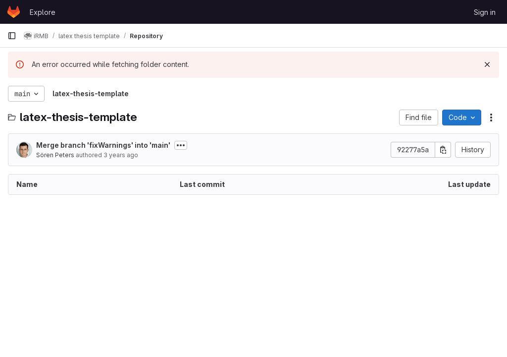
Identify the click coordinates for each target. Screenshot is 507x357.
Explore (42, 12)
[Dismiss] (487, 64)
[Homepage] (13, 12)
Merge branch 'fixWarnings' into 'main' (103, 145)
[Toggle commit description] (180, 145)
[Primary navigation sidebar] (12, 36)
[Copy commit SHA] (443, 150)
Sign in (485, 12)
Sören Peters (55, 155)
